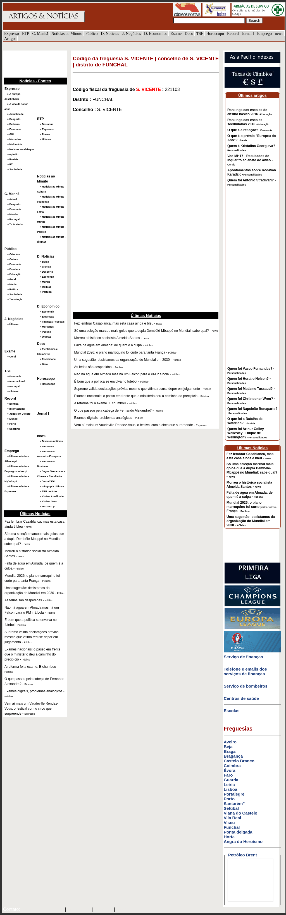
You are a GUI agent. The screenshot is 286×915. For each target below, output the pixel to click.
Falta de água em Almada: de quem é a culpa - (250, 495)
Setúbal (231, 808)
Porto (229, 798)
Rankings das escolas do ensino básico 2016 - (249, 112)
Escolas (232, 710)
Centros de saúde (241, 698)
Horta (229, 836)
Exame (176, 33)
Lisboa (230, 789)
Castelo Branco (239, 760)
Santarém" (234, 803)
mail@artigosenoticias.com (41, 910)
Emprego (264, 33)
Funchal (232, 827)
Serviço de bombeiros (246, 686)
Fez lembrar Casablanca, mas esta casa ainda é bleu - (250, 456)
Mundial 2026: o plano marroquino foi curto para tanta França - (252, 507)
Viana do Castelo (241, 813)
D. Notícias (110, 33)
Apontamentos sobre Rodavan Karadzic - (251, 172)
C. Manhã (40, 33)
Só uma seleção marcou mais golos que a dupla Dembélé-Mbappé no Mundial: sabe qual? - (252, 470)
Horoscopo (215, 33)
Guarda (231, 779)
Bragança (233, 756)
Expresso (11, 33)
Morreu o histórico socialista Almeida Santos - (249, 485)
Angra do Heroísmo (243, 841)
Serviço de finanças (243, 656)
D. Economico (155, 33)
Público (91, 33)
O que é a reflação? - (249, 130)
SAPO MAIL (79, 910)
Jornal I (248, 33)
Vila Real (232, 817)
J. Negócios (131, 33)
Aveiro (230, 741)
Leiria (229, 784)
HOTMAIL (104, 910)
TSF (199, 33)
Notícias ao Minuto (66, 33)
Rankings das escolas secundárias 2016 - (248, 122)
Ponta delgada (238, 832)
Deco (189, 33)
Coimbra (232, 765)
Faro (228, 775)
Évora (229, 770)
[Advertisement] (31, 63)
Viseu (229, 822)
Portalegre (234, 794)
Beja (228, 746)
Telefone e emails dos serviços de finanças (245, 671)
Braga (230, 751)
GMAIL (124, 910)
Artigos (10, 38)
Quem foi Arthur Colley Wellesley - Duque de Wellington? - (247, 433)
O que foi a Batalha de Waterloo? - (245, 421)
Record (233, 33)
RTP (25, 33)
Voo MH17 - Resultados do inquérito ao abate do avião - (250, 160)
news (279, 33)
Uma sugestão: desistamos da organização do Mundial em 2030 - (251, 521)
